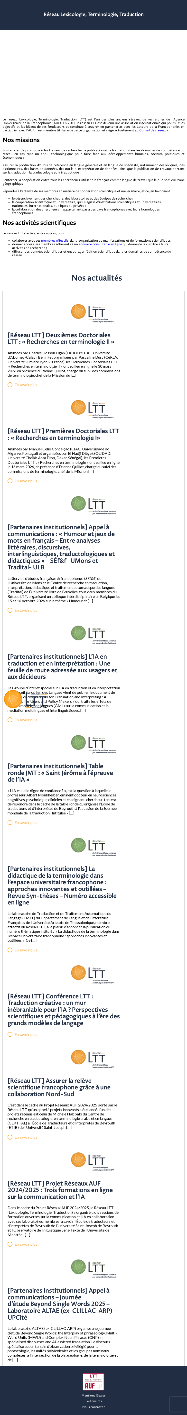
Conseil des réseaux (153, 130)
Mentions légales (94, 1396)
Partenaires (93, 1401)
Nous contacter (93, 1407)
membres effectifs (55, 240)
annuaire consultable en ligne (100, 244)
